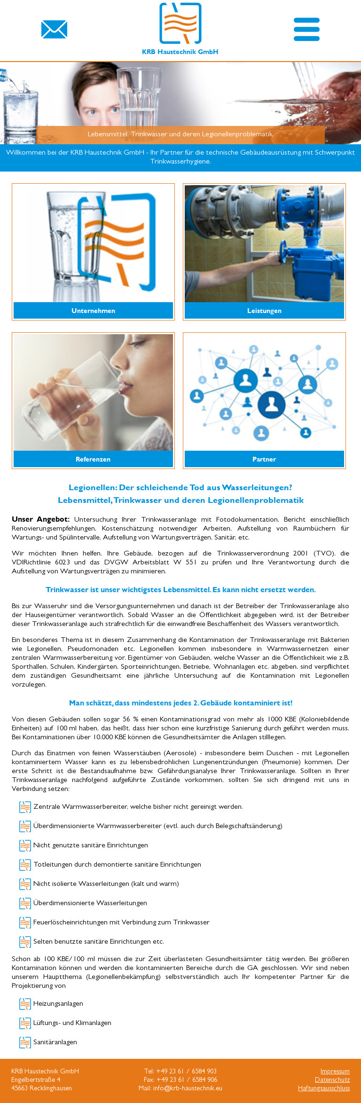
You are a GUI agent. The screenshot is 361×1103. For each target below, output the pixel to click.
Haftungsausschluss (324, 1089)
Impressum (335, 1072)
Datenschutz (332, 1080)
